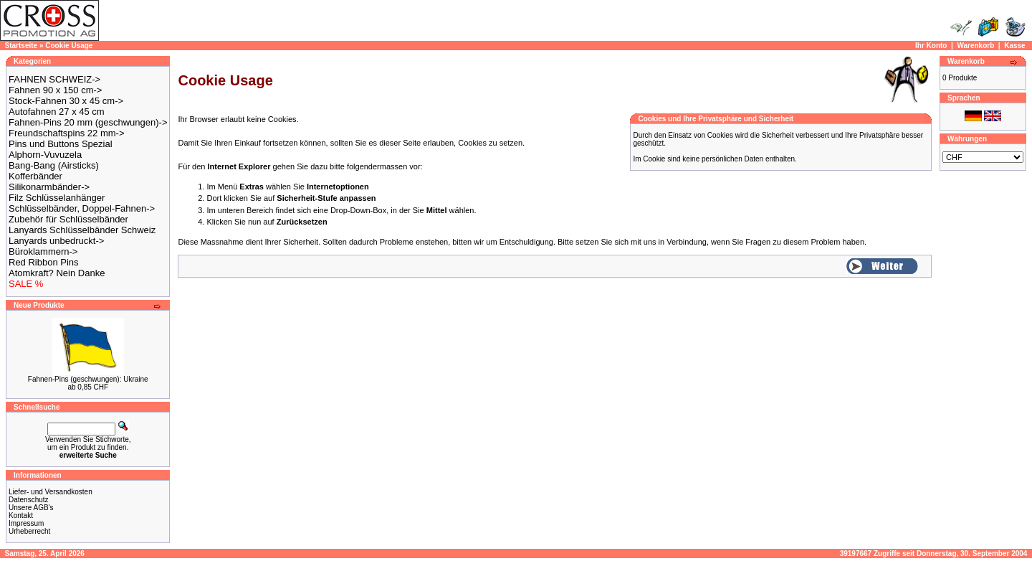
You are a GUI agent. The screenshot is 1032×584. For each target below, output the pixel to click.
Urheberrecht (29, 531)
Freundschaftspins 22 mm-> (66, 133)
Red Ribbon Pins (44, 262)
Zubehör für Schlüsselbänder (68, 219)
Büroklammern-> (43, 251)
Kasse (1014, 46)
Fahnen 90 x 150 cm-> (55, 90)
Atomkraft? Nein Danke (57, 273)
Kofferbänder (35, 176)
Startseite (21, 46)
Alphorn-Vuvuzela (45, 154)
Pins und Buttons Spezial (61, 143)
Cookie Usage (68, 46)
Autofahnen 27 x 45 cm (57, 111)
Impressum (26, 523)
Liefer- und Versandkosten (50, 492)
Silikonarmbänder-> (49, 187)
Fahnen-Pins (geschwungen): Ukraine (88, 379)
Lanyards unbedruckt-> (56, 240)
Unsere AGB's (31, 508)
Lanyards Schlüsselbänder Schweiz (82, 230)
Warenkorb (975, 46)
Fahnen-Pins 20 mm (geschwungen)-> (88, 122)
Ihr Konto (931, 46)
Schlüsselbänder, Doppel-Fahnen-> (82, 208)
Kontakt (21, 515)
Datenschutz (29, 500)
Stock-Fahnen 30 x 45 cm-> (66, 100)
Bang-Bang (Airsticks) (54, 165)
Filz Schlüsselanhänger (57, 197)
